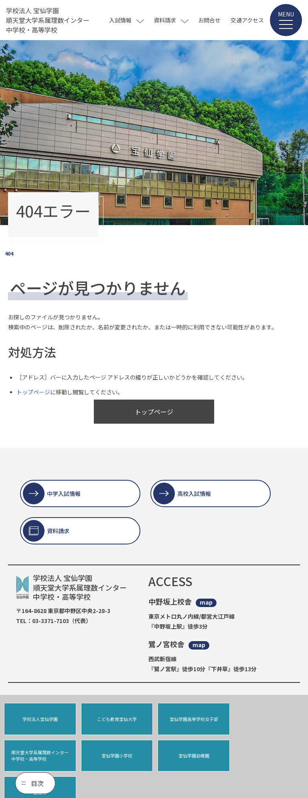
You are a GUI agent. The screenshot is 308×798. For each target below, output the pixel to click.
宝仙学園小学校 (39, 756)
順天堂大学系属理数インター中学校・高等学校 (268, 718)
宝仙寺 (192, 756)
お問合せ (209, 20)
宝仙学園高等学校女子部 (192, 719)
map (206, 602)
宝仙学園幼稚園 (116, 756)
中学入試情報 (64, 493)
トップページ (33, 392)
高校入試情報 (194, 493)
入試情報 (120, 20)
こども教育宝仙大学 (116, 719)
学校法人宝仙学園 (39, 719)
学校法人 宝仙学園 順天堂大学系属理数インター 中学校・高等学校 (47, 20)
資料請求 (165, 20)
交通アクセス (247, 20)
